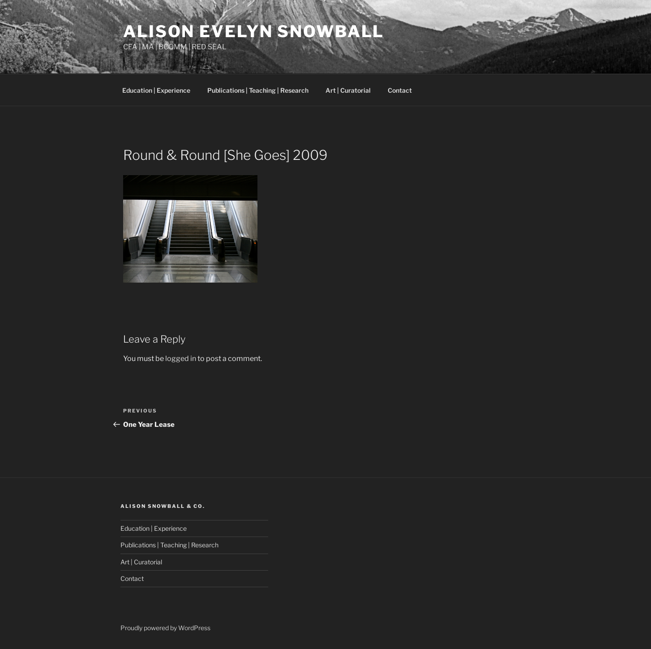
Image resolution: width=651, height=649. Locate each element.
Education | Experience (156, 90)
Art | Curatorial (348, 90)
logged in (180, 358)
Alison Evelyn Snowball (253, 31)
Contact (400, 90)
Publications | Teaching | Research (257, 90)
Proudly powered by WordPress (165, 628)
